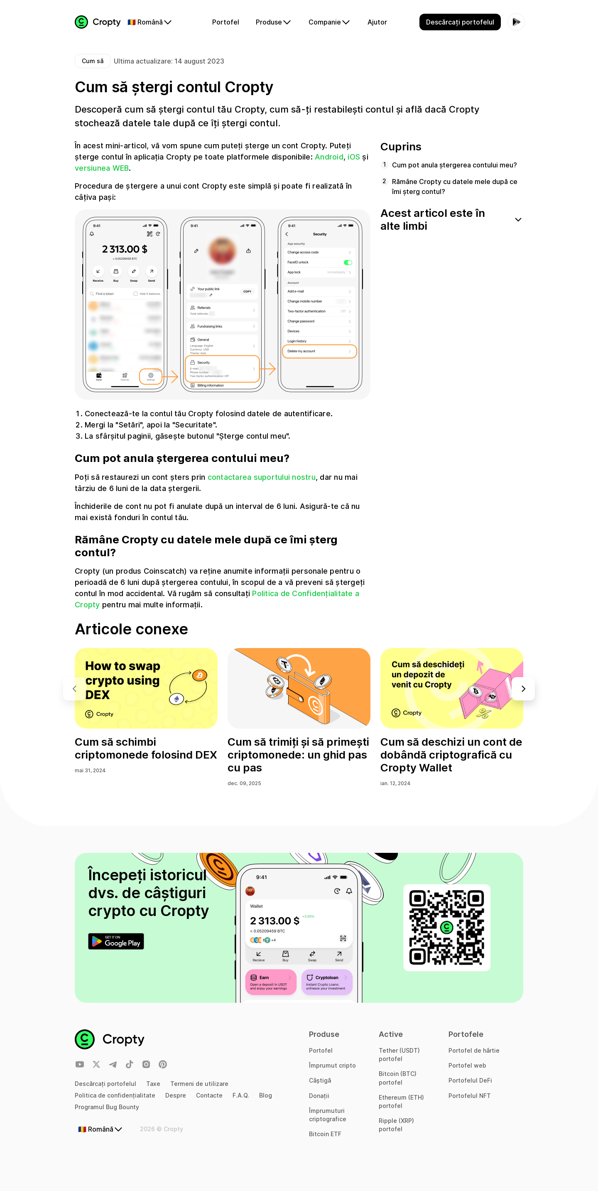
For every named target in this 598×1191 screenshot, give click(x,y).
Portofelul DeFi (470, 1080)
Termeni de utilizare (199, 1083)
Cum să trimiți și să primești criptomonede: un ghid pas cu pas (298, 754)
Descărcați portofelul (105, 1083)
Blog (265, 1095)
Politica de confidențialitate (115, 1095)
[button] (523, 688)
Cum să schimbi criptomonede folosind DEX (146, 748)
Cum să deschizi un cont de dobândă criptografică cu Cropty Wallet (451, 754)
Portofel (321, 1050)
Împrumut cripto (332, 1065)
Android (329, 156)
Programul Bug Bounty (107, 1106)
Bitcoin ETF (325, 1133)
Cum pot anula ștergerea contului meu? (454, 165)
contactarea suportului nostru (262, 477)
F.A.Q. (241, 1095)
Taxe (153, 1083)
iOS (354, 156)
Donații (319, 1095)
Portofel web (467, 1065)
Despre (175, 1095)
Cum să (92, 60)
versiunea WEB (102, 168)
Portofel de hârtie (474, 1050)
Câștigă (320, 1080)
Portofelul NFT (469, 1095)
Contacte (209, 1095)
